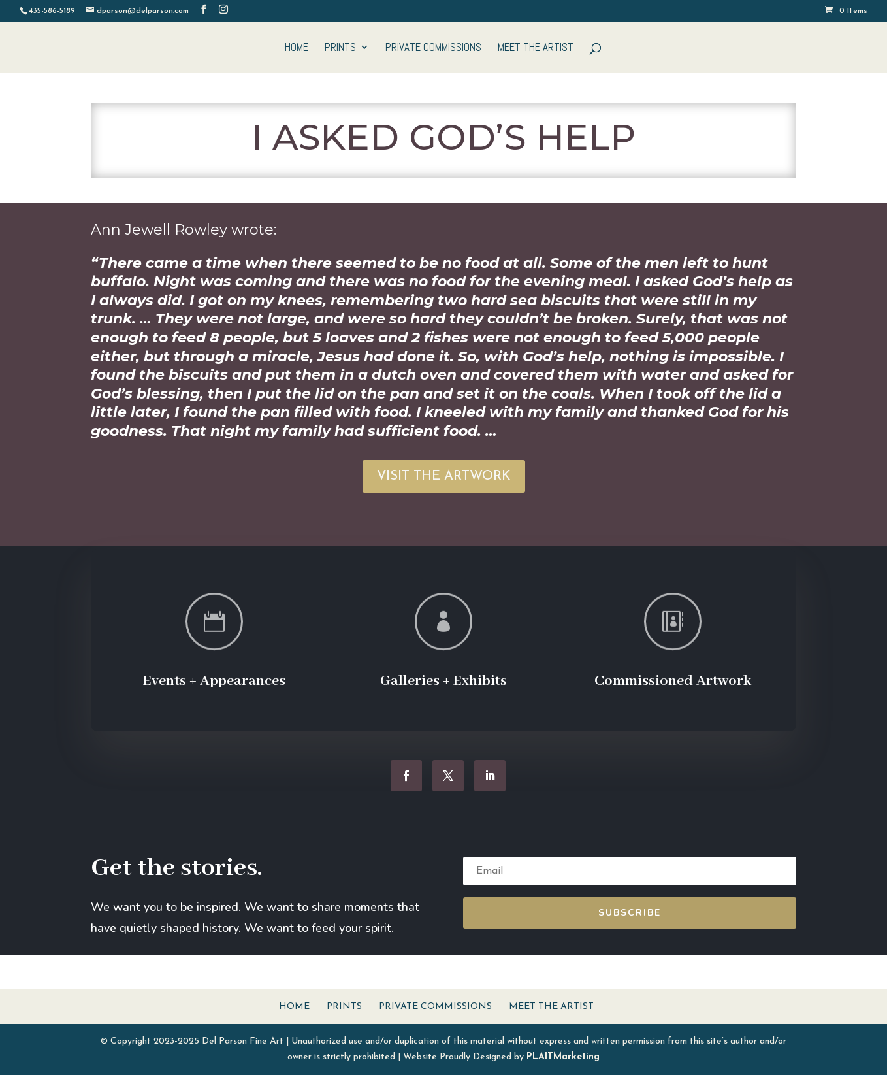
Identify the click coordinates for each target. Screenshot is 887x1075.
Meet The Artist (535, 48)
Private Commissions (433, 48)
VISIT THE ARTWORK (444, 476)
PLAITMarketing (563, 1057)
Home (296, 48)
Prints (340, 48)
